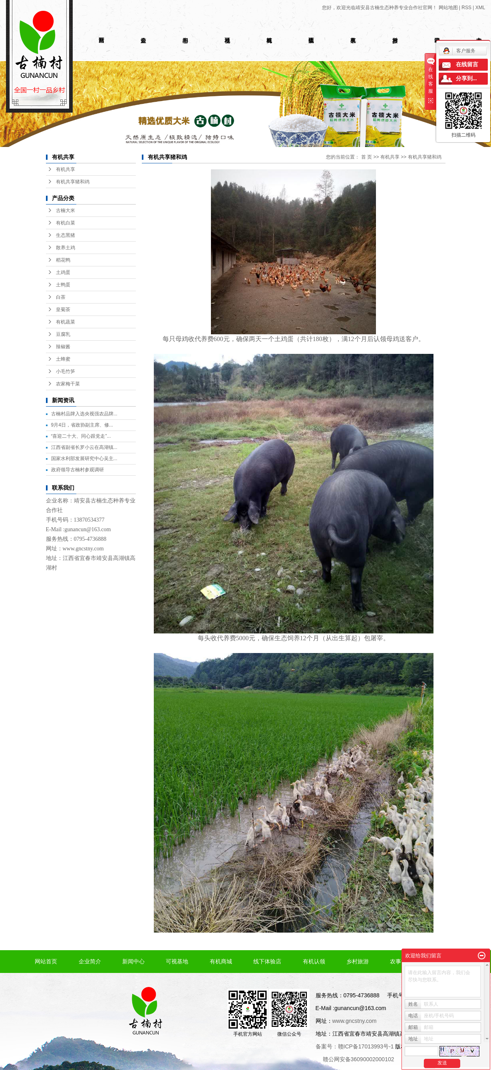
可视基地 (177, 961)
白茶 (61, 297)
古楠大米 (65, 210)
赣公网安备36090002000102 (358, 1059)
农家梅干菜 (68, 384)
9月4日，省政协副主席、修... (82, 425)
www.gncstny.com (83, 549)
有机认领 (314, 961)
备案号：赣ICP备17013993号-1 (355, 1046)
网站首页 (46, 961)
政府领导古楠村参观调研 (77, 469)
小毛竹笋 (65, 371)
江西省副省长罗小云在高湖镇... (84, 447)
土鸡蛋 (63, 272)
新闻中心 (133, 961)
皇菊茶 (63, 309)
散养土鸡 (65, 247)
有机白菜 (65, 223)
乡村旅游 (357, 961)
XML (480, 7)
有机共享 (65, 169)
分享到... (466, 78)
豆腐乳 (63, 334)
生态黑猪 (65, 235)
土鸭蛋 (63, 285)
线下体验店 (267, 961)
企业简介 (90, 961)
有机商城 (221, 961)
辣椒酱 (63, 346)
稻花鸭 (63, 260)
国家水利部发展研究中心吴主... (84, 458)
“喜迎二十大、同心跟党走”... (81, 436)
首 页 (366, 157)
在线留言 (467, 64)
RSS (466, 7)
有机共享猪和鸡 (72, 182)
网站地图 (448, 7)
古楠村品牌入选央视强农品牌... (84, 414)
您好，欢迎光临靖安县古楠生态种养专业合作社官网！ (379, 7)
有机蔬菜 (65, 322)
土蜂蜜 (63, 359)
